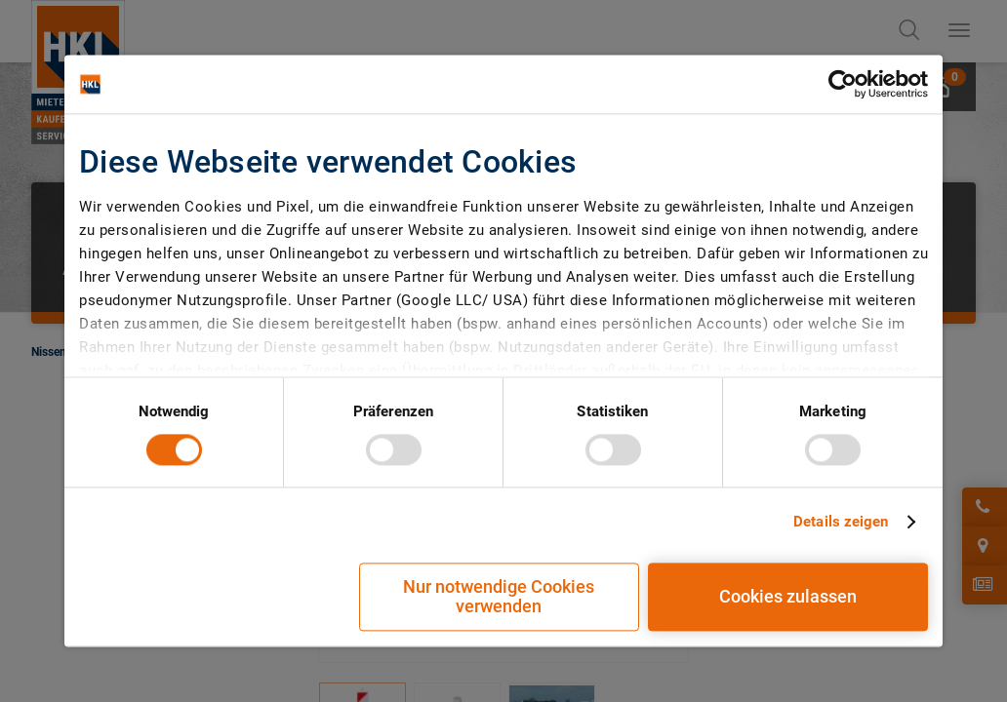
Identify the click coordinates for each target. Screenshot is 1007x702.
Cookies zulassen (788, 597)
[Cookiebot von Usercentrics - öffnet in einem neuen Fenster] (842, 83)
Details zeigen (840, 521)
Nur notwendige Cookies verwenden (498, 597)
